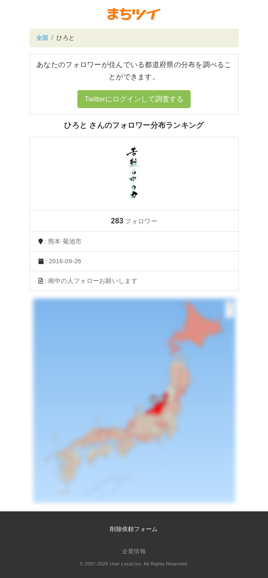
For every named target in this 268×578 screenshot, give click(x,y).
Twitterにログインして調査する (133, 99)
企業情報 (134, 551)
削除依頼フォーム (134, 529)
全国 (42, 37)
